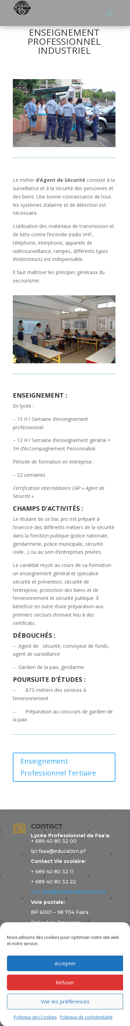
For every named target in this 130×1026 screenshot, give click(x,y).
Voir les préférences (65, 1015)
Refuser (65, 996)
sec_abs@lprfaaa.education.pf (68, 892)
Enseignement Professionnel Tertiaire (58, 767)
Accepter (65, 977)
